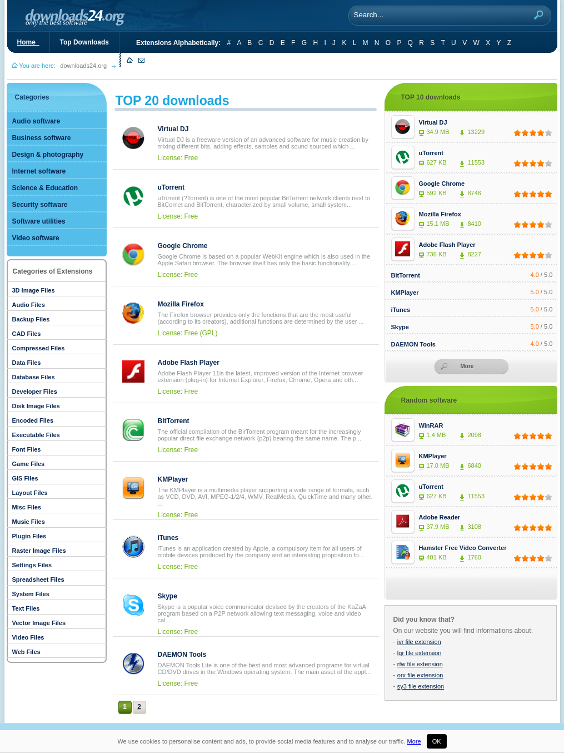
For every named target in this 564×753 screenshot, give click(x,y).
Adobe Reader (440, 517)
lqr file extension (419, 653)
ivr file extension (419, 641)
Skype (167, 596)
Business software (41, 138)
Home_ (28, 42)
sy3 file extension (420, 686)
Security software (40, 205)
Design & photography (48, 154)
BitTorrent (173, 421)
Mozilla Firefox (181, 304)
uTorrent (171, 187)
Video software (35, 238)
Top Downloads (84, 42)
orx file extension (420, 675)
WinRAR (431, 425)
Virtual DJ (173, 129)
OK (436, 741)
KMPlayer (173, 479)
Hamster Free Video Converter (463, 547)
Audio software (36, 121)
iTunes (168, 538)
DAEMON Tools (182, 654)
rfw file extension (420, 664)
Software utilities (39, 221)
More (414, 741)
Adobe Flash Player (188, 362)
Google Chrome (183, 246)
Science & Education (45, 188)
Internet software (39, 171)
